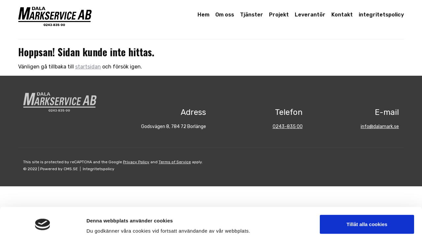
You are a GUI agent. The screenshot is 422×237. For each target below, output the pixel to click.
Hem (203, 15)
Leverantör (310, 15)
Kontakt (342, 15)
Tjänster (251, 15)
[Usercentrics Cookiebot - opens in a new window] (43, 224)
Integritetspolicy (98, 169)
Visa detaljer (101, 224)
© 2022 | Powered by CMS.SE (50, 169)
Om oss (224, 15)
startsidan (88, 67)
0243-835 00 (288, 126)
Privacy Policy (136, 162)
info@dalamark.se (380, 126)
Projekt (279, 15)
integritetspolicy (381, 15)
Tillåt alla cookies (367, 199)
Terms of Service (175, 162)
